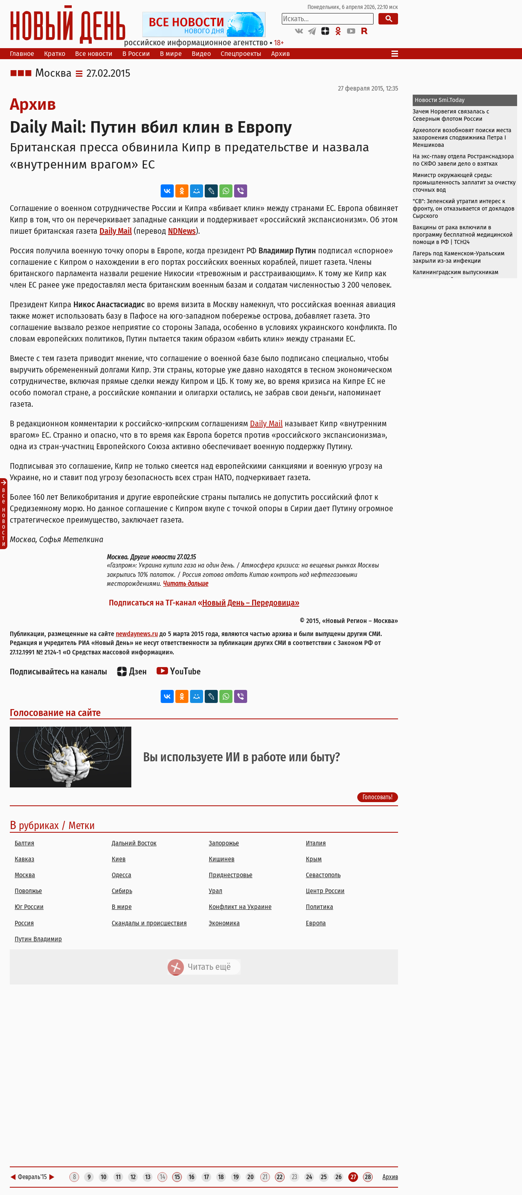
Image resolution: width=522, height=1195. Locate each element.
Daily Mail (116, 231)
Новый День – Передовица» (250, 602)
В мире (171, 54)
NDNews (182, 231)
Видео (201, 54)
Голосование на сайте (55, 712)
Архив (280, 54)
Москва (53, 73)
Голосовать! (378, 797)
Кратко (54, 54)
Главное (22, 54)
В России (136, 54)
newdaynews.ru (137, 634)
